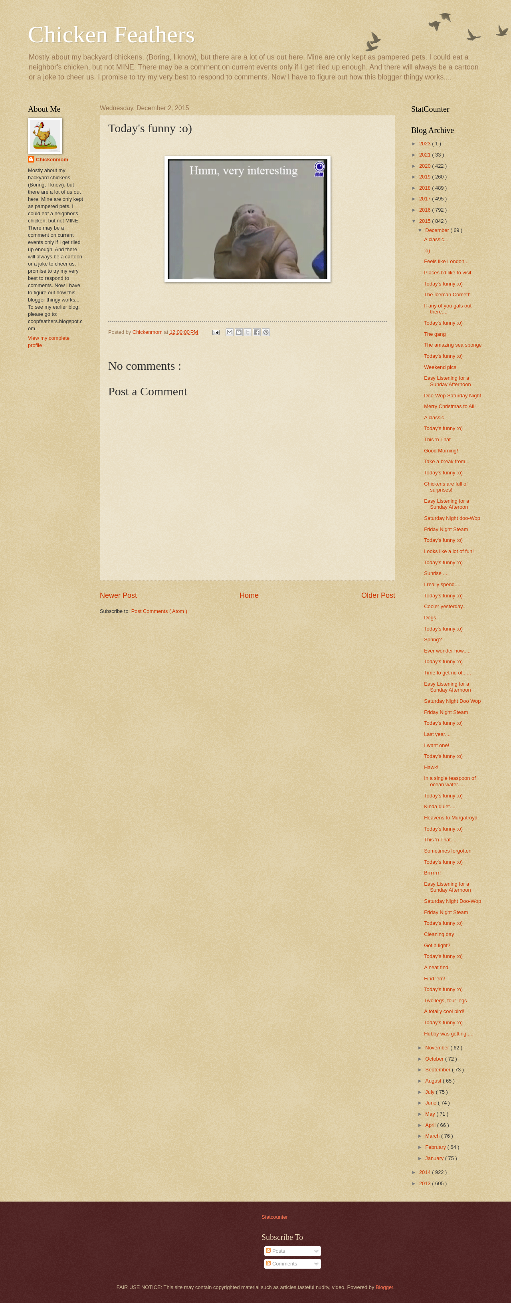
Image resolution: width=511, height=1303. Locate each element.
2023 (425, 144)
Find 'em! (434, 979)
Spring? (433, 640)
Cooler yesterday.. (444, 606)
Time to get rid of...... (447, 673)
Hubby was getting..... (448, 1034)
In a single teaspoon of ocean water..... (450, 781)
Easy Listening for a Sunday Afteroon (446, 504)
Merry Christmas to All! (450, 406)
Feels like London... (446, 261)
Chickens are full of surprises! (446, 487)
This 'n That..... (441, 840)
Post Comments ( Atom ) (159, 611)
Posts (275, 1251)
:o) (427, 251)
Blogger (384, 1287)
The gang (435, 334)
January (435, 1158)
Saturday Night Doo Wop (452, 701)
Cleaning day (439, 934)
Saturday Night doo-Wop (452, 518)
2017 (425, 199)
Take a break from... (446, 461)
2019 (425, 177)
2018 (425, 188)
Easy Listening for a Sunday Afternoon (447, 381)
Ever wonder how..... (447, 651)
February (436, 1147)
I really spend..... (442, 584)
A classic (434, 417)
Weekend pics (440, 367)
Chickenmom (52, 160)
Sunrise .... (436, 573)
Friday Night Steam (446, 529)
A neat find (436, 967)
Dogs (430, 618)
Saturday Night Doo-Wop (452, 901)
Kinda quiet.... (440, 806)
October (435, 1059)
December (437, 230)
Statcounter (274, 1217)
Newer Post (118, 595)
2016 (425, 210)
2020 (425, 166)
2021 (425, 155)
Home (249, 595)
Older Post (378, 595)
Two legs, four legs (445, 1001)
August (434, 1081)
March (433, 1136)
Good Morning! (441, 451)
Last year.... (437, 734)
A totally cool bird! (444, 1011)
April (431, 1125)
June (431, 1103)
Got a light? (437, 945)
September (438, 1070)
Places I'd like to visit (447, 273)
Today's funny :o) (443, 284)
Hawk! (431, 767)
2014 (425, 1172)
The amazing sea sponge (453, 345)
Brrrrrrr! (432, 873)
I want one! (436, 745)
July (430, 1092)
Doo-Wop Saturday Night (452, 396)
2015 (425, 221)
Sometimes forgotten (447, 851)
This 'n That (437, 439)
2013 (425, 1183)
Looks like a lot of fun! (449, 551)
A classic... (436, 239)
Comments (281, 1264)
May (430, 1114)
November (437, 1048)
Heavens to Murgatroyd (450, 818)
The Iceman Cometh (447, 294)
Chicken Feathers (111, 34)
